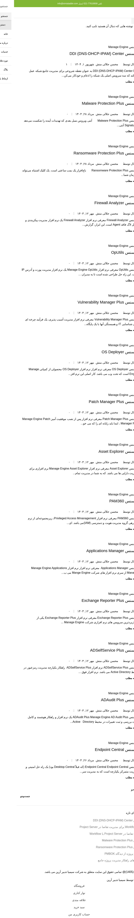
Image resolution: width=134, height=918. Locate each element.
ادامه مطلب (117, 81)
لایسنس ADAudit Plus (105, 700)
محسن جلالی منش (93, 64)
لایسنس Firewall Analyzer (102, 203)
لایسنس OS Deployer (106, 352)
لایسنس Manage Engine (109, 47)
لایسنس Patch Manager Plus (99, 401)
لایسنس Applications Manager (98, 551)
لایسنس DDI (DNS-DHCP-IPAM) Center (89, 53)
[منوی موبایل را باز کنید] (125, 12)
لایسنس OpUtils (110, 252)
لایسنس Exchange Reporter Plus (95, 600)
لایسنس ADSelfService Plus (100, 650)
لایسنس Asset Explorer (104, 451)
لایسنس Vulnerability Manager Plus (94, 302)
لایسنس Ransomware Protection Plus (91, 153)
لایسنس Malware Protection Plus (96, 103)
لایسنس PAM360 (109, 501)
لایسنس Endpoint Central (102, 749)
